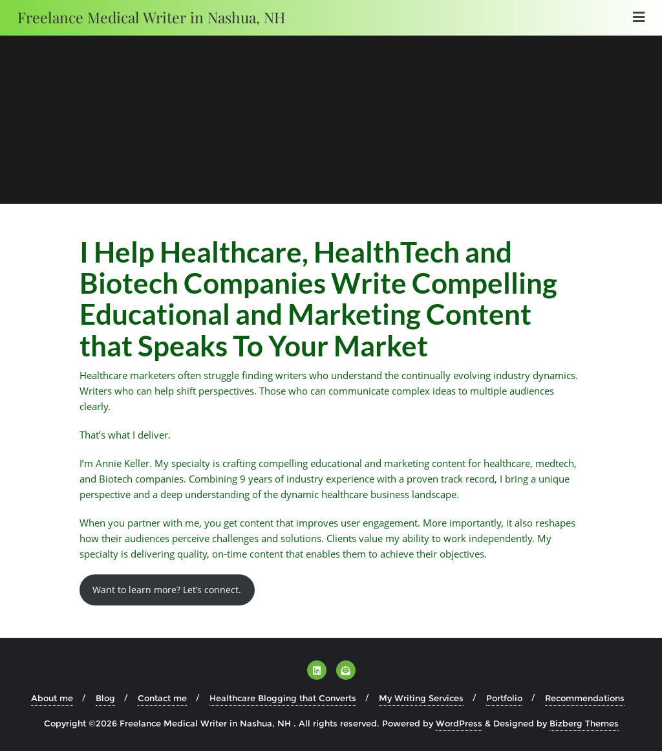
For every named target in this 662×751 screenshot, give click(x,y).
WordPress (459, 723)
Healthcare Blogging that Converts (282, 698)
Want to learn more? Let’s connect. (166, 589)
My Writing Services (421, 698)
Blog (105, 698)
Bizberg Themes (584, 723)
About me (52, 698)
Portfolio (504, 698)
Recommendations (585, 698)
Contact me (162, 698)
